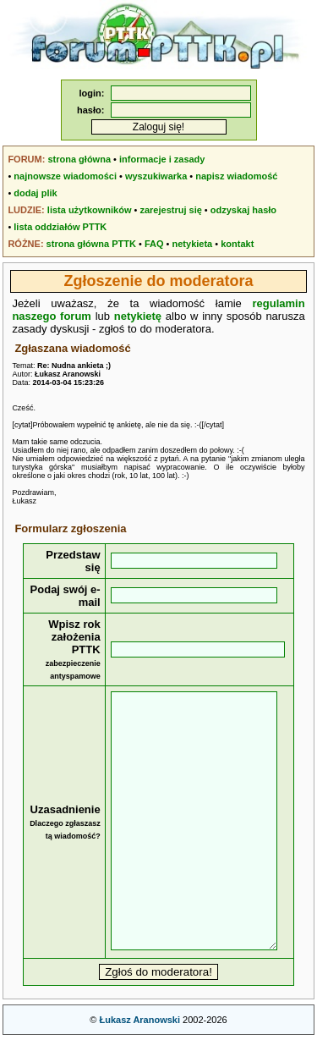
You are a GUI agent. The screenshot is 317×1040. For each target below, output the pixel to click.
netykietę (137, 316)
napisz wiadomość (236, 176)
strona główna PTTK (91, 244)
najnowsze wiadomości (65, 176)
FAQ (154, 244)
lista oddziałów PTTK (60, 227)
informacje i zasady (162, 159)
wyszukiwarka (156, 176)
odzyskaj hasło (243, 210)
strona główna (79, 159)
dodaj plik (35, 193)
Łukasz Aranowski (139, 1020)
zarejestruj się (170, 210)
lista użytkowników (89, 210)
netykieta (192, 244)
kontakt (237, 244)
